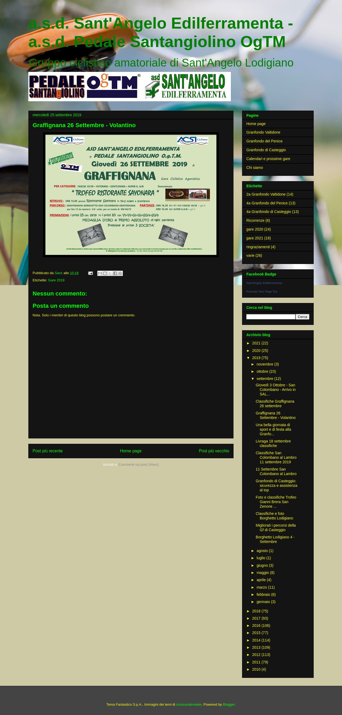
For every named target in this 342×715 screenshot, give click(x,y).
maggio (263, 572)
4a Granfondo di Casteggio (268, 211)
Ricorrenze (255, 220)
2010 (257, 669)
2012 (257, 654)
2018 (257, 611)
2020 (257, 350)
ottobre (262, 371)
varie (250, 255)
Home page (131, 451)
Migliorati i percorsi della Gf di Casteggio (276, 527)
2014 (257, 640)
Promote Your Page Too (261, 291)
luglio (261, 558)
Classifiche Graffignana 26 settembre (275, 403)
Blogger (229, 704)
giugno (262, 565)
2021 (257, 343)
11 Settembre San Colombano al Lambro (276, 471)
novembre (265, 364)
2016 (257, 625)
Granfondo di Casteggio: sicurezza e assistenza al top (276, 485)
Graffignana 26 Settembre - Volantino (276, 415)
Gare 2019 (56, 280)
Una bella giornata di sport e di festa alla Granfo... (273, 429)
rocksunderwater (188, 704)
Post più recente (48, 451)
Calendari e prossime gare (268, 159)
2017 (257, 618)
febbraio (263, 594)
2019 (257, 358)
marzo (262, 587)
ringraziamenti (258, 247)
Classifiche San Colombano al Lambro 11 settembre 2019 (276, 457)
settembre (265, 378)
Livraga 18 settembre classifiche (273, 443)
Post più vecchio (214, 451)
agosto (262, 551)
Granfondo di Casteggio (266, 150)
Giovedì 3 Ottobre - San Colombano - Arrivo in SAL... (276, 389)
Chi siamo (254, 167)
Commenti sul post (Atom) (139, 465)
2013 (257, 647)
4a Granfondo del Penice (267, 203)
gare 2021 (254, 238)
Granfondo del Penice (264, 141)
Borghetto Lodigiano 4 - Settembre (275, 539)
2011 (257, 662)
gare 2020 (254, 229)
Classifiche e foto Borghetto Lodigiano (274, 515)
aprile (261, 580)
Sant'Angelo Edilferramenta (264, 283)
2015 (257, 633)
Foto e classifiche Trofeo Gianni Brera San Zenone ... (276, 501)
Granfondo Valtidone (263, 132)
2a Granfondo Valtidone (266, 194)
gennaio (263, 602)
